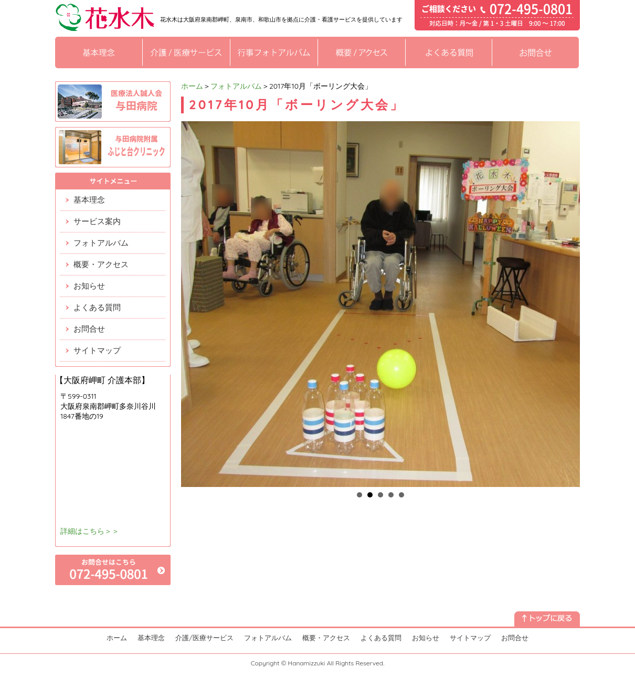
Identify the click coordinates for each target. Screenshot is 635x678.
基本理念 (89, 200)
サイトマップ (97, 350)
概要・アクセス (101, 264)
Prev (194, 304)
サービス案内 (97, 221)
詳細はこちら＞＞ (89, 531)
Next (566, 304)
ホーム (192, 86)
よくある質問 (97, 307)
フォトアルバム (236, 86)
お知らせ (89, 286)
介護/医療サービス (204, 637)
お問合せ (89, 329)
